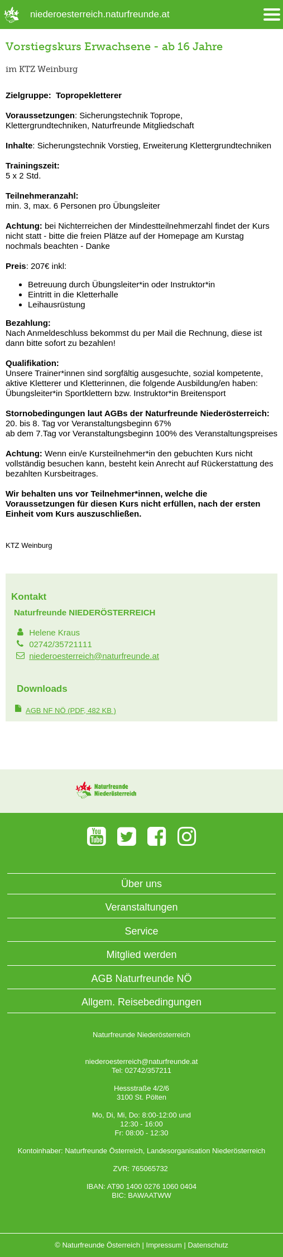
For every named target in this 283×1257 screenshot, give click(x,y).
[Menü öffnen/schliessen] (271, 14)
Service (141, 931)
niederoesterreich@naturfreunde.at (94, 656)
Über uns (141, 883)
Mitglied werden (141, 954)
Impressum (164, 1245)
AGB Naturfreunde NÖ (141, 978)
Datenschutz (208, 1245)
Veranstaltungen (141, 907)
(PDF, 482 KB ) (71, 710)
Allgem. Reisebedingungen (141, 1002)
